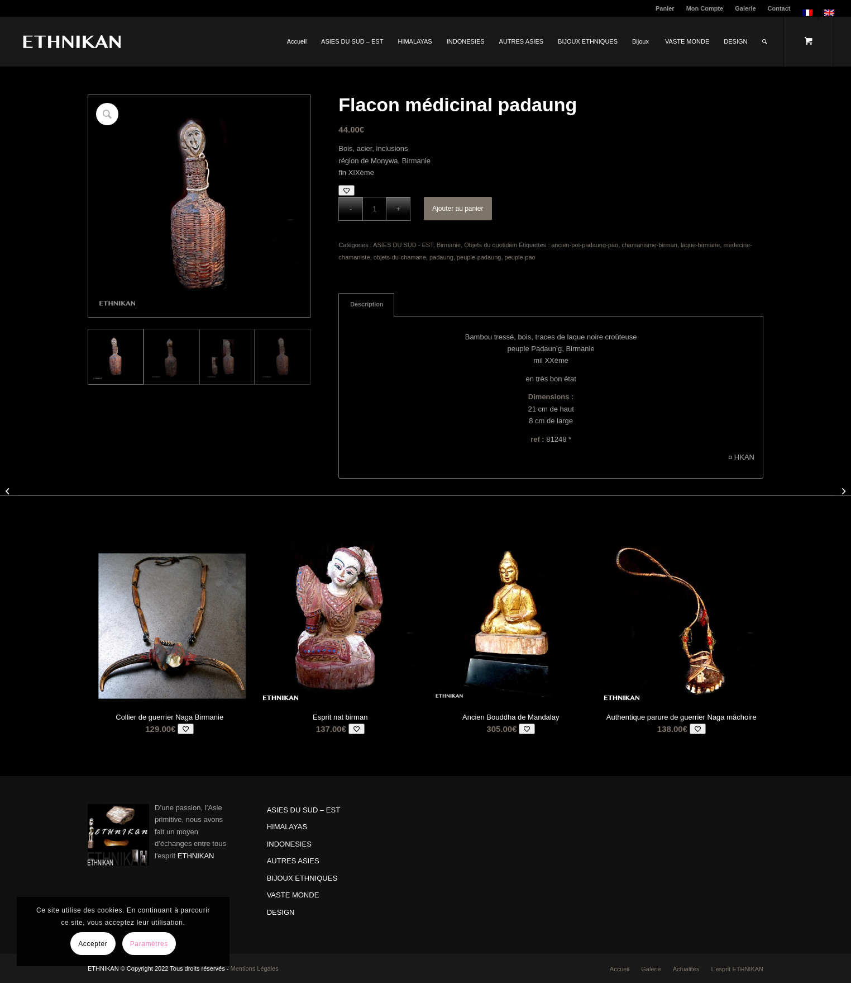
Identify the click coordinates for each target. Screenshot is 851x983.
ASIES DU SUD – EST (303, 810)
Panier (665, 8)
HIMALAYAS (287, 827)
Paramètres (149, 944)
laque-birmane (700, 245)
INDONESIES (289, 844)
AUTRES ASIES (293, 861)
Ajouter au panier (457, 208)
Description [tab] (366, 304)
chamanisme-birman (649, 245)
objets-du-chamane (400, 257)
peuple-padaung (479, 257)
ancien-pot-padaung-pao (584, 245)
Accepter (92, 944)
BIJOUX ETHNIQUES (302, 878)
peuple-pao (520, 257)
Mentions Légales (255, 968)
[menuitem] (665, 8)
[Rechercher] (764, 41)
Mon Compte (705, 8)
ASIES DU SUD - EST (403, 245)
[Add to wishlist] (346, 190)
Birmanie (449, 245)
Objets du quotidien (490, 245)
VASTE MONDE (293, 895)
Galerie (745, 8)
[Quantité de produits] (374, 209)
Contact (779, 8)
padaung (441, 257)
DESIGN (281, 912)
